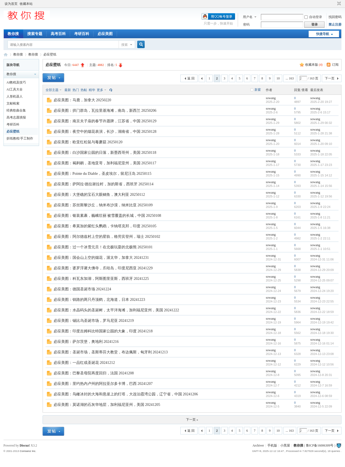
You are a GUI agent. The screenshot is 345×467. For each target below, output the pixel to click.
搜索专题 (34, 34)
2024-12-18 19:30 (322, 332)
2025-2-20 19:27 (321, 101)
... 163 (290, 78)
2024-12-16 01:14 (322, 343)
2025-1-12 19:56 (321, 196)
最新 (67, 90)
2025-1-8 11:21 (320, 217)
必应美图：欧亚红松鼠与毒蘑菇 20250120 (88, 142)
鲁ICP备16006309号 (320, 445)
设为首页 (11, 4)
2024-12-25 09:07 (322, 280)
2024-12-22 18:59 (322, 311)
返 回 (191, 78)
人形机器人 (14, 96)
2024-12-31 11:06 (322, 259)
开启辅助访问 (334, 3)
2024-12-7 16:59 (321, 385)
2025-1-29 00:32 (321, 122)
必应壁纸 (49, 54)
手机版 (272, 445)
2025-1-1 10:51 (320, 248)
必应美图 (105, 34)
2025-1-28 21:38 (321, 133)
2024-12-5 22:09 (321, 406)
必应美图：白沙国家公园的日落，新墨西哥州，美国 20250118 (105, 153)
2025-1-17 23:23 (321, 164)
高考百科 (58, 34)
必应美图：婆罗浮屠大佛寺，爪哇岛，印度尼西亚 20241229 (103, 268)
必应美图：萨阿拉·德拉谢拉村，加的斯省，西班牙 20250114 (103, 184)
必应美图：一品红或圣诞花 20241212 (84, 363)
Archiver (258, 445)
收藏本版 (314, 65)
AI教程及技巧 (16, 82)
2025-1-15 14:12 (321, 175)
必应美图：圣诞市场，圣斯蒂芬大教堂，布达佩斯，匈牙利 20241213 (111, 352)
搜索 (124, 45)
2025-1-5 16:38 (320, 227)
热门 (76, 90)
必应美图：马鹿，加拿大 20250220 (82, 100)
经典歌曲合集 (16, 110)
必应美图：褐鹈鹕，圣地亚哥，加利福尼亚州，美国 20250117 (105, 163)
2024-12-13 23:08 (322, 354)
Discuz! (25, 445)
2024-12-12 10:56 (322, 364)
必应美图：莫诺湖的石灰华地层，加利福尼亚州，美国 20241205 (107, 405)
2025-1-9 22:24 (320, 206)
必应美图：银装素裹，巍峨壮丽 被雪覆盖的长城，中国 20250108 (107, 216)
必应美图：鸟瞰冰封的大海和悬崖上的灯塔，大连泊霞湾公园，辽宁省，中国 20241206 (126, 394)
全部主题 (52, 90)
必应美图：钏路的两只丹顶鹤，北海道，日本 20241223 (99, 300)
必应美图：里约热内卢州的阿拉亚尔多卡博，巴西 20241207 (103, 384)
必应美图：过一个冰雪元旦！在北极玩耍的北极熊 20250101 (103, 247)
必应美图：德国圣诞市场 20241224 (82, 289)
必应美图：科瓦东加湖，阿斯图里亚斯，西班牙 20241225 (101, 279)
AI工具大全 (14, 89)
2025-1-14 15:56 (321, 185)
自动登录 (313, 17)
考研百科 (81, 34)
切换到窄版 (338, 3)
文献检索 (12, 103)
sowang (271, 98)
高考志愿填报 (16, 117)
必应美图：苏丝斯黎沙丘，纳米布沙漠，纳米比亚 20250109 (103, 205)
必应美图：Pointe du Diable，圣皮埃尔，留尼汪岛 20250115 (102, 174)
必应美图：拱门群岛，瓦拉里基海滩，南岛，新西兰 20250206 (105, 111)
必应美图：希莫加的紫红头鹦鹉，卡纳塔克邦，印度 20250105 (105, 226)
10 (278, 78)
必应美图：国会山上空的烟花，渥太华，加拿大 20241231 (101, 258)
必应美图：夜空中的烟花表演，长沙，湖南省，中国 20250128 (105, 132)
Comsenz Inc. (28, 450)
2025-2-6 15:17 (320, 112)
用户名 (248, 17)
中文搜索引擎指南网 (6, 54)
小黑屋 (285, 445)
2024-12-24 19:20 (322, 290)
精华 (92, 90)
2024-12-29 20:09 (322, 269)
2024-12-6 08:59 (321, 396)
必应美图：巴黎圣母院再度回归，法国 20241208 (94, 373)
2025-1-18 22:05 (321, 154)
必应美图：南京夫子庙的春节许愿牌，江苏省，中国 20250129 (105, 121)
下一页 (329, 78)
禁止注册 (335, 24)
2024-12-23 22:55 (322, 301)
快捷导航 (322, 34)
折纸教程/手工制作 (19, 138)
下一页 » (192, 419)
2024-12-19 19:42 (322, 322)
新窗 (257, 90)
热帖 (84, 90)
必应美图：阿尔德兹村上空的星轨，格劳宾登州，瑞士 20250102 (107, 237)
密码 (246, 24)
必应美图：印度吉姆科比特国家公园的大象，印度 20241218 (103, 331)
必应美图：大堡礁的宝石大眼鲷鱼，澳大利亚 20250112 (99, 195)
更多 (100, 90)
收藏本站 (26, 4)
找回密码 (335, 17)
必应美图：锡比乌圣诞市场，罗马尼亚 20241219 (94, 321)
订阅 (335, 65)
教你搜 (13, 34)
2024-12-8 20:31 (321, 375)
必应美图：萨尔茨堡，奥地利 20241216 (86, 342)
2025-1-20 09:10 (321, 143)
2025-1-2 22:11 (320, 238)
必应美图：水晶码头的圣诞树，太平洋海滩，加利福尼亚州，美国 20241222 (116, 310)
